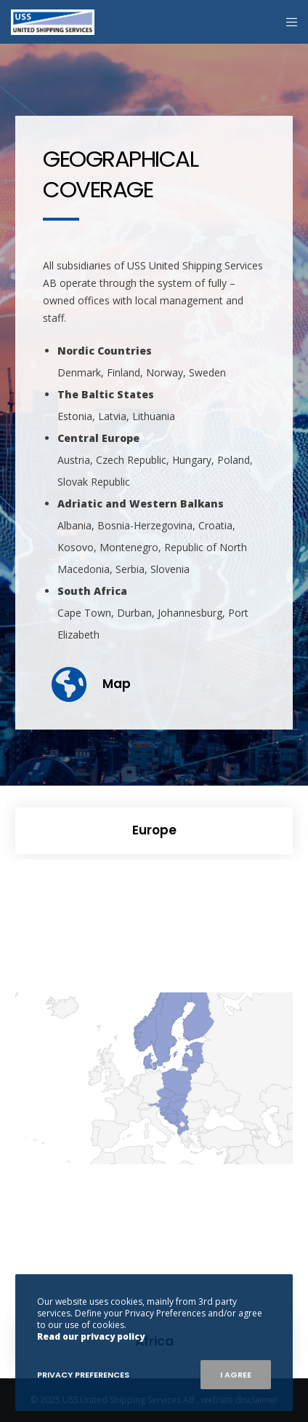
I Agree (235, 1374)
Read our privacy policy (91, 1336)
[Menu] (287, 22)
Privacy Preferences (83, 1374)
